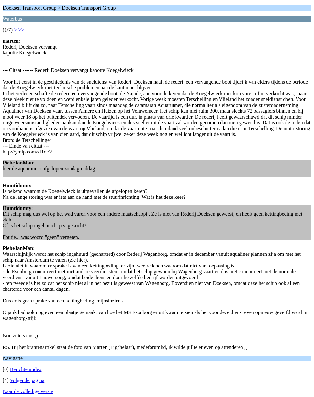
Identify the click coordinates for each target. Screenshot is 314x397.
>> (21, 30)
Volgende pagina (27, 380)
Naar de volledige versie (28, 391)
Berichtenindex (26, 369)
